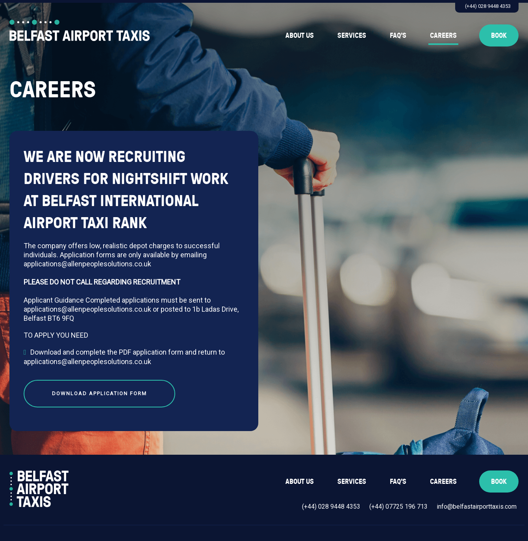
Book (499, 35)
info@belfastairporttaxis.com (477, 506)
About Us (299, 35)
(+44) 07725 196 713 (398, 506)
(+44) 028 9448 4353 (488, 6)
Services (351, 35)
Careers (443, 35)
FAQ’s (398, 35)
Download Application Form (99, 393)
